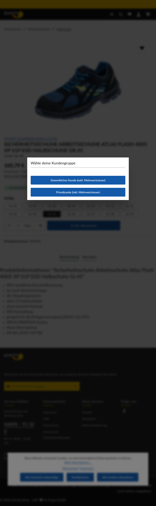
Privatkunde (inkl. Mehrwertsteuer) (78, 192)
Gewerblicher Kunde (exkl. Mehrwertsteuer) (78, 180)
